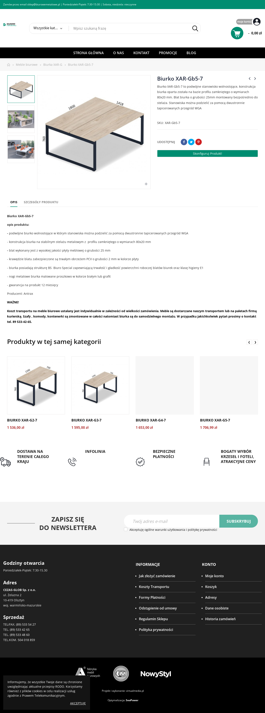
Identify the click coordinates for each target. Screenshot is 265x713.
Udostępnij (184, 142)
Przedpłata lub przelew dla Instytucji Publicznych (171, 466)
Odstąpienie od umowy (158, 608)
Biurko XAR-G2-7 (22, 420)
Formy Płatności (152, 597)
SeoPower (132, 700)
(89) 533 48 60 (20, 635)
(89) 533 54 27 (26, 624)
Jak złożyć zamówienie (157, 576)
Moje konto (214, 576)
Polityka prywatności (156, 630)
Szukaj (195, 28)
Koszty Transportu (154, 587)
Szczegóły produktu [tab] (41, 202)
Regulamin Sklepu (153, 619)
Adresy (211, 597)
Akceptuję (78, 703)
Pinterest (198, 142)
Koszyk (211, 587)
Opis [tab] (13, 202)
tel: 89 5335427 (97, 456)
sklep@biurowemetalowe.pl (43, 4)
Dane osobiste (217, 608)
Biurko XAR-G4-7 (151, 420)
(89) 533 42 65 (20, 630)
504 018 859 (26, 640)
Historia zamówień (220, 619)
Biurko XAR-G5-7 (215, 420)
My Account (249, 22)
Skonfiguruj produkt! (207, 153)
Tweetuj (191, 142)
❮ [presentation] (249, 342)
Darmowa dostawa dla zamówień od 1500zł (35, 469)
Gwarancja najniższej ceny (238, 469)
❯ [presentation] (255, 342)
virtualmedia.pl (135, 691)
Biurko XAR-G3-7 (86, 420)
